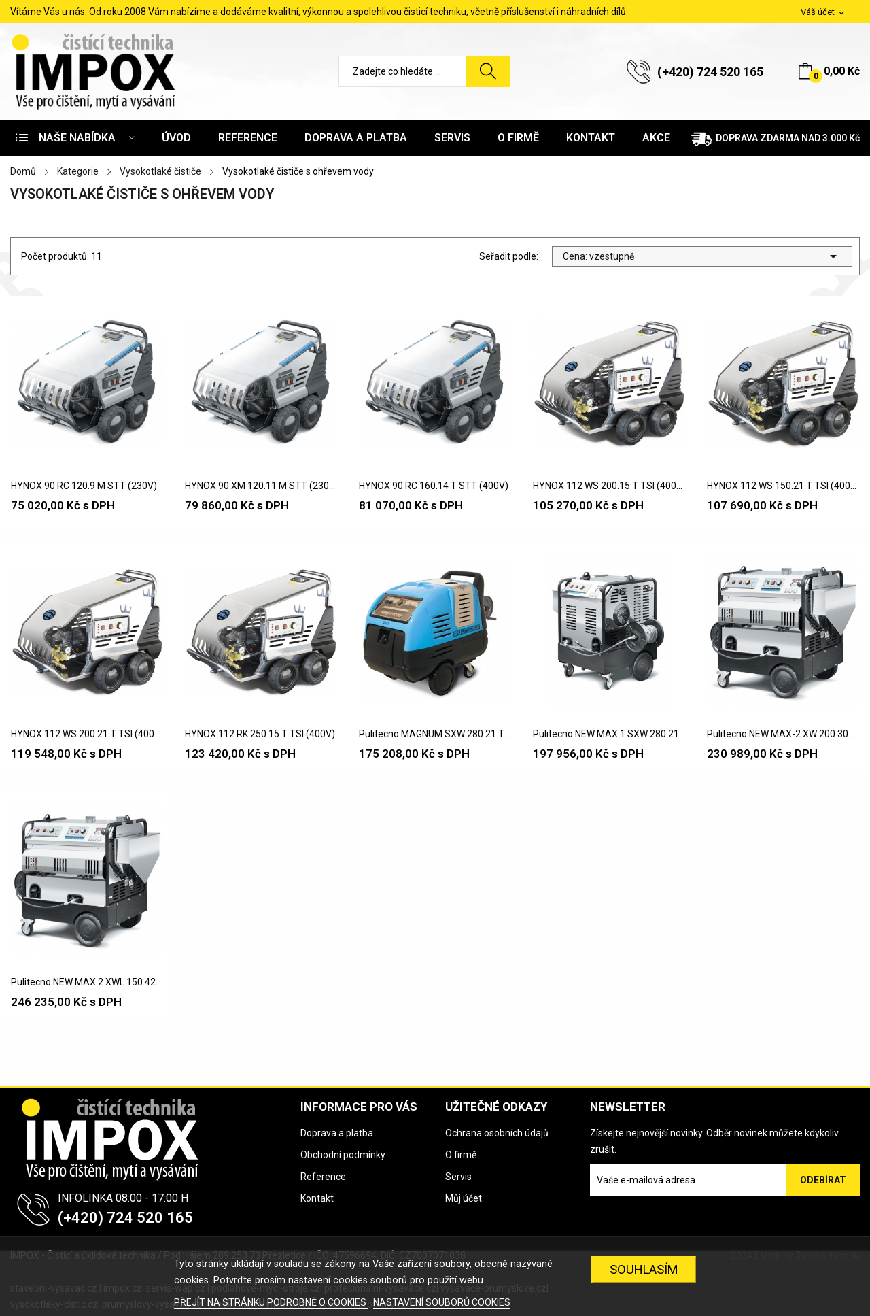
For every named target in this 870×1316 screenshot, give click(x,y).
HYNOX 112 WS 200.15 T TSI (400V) (609, 485)
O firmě (460, 1154)
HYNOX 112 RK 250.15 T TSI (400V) (260, 733)
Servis (458, 1176)
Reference (323, 1176)
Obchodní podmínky (342, 1154)
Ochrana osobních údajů (497, 1133)
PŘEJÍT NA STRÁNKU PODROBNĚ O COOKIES (271, 1302)
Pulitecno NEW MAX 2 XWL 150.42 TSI (87, 982)
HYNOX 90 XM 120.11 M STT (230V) (261, 485)
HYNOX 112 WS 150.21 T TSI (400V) (783, 485)
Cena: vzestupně (702, 256)
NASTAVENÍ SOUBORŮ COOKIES (441, 1302)
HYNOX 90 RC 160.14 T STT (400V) (433, 485)
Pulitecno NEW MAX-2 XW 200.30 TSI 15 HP (783, 733)
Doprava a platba (336, 1133)
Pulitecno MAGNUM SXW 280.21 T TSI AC (435, 733)
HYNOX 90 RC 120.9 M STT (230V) (84, 485)
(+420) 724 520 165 (710, 72)
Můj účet (463, 1198)
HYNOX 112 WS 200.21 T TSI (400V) (87, 733)
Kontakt (317, 1198)
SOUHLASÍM (644, 1269)
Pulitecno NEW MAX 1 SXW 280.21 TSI (609, 733)
